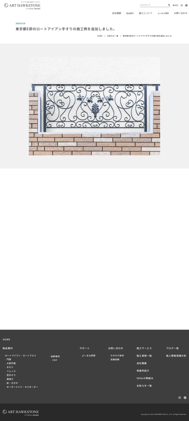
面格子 (10, 379)
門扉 (9, 359)
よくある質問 (162, 13)
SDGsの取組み (145, 378)
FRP (54, 360)
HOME (100, 36)
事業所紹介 (143, 370)
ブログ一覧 (172, 348)
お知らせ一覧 (112, 36)
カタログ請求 (117, 355)
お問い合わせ (115, 348)
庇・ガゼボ (12, 382)
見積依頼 (115, 359)
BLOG (175, 5)
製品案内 (126, 13)
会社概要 (142, 363)
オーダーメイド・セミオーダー (22, 386)
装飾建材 (55, 356)
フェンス (11, 371)
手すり (10, 367)
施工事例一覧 (144, 355)
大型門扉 (11, 363)
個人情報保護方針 (176, 355)
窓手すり (11, 375)
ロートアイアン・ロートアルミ (20, 355)
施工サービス (144, 348)
